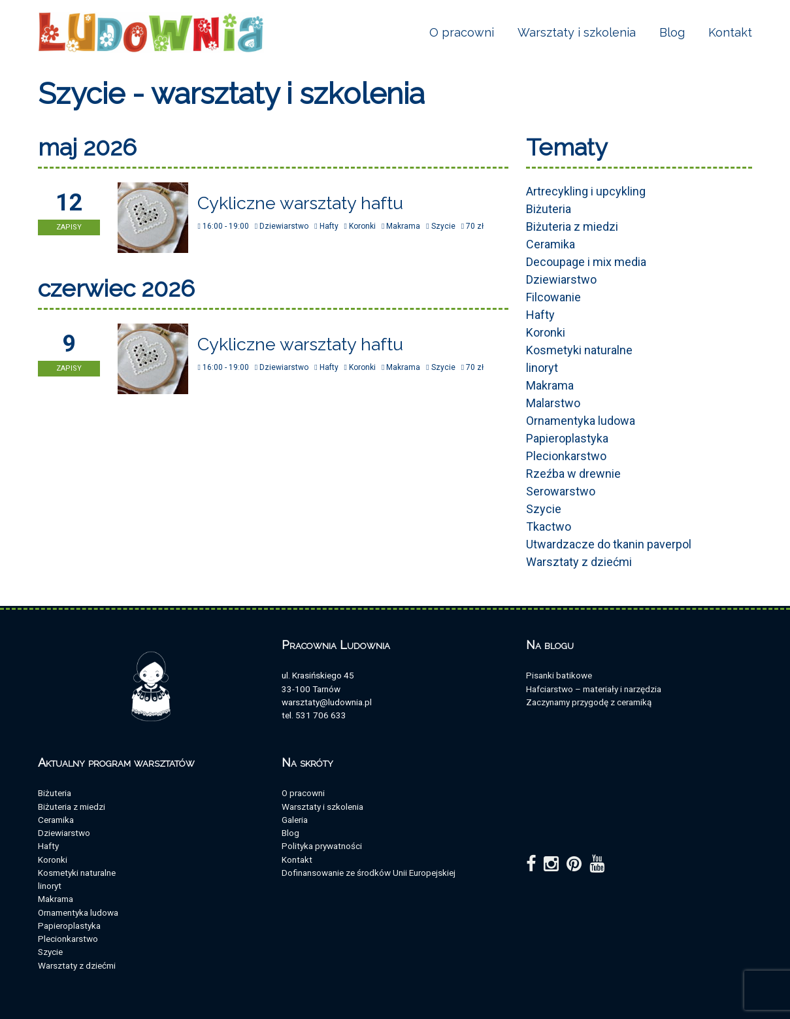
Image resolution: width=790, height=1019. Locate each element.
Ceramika (550, 244)
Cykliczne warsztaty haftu (300, 203)
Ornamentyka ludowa (580, 420)
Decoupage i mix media (586, 262)
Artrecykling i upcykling (586, 191)
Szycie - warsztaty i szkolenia (231, 93)
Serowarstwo (560, 491)
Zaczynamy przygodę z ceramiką (588, 702)
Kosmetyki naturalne (579, 350)
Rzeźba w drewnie (573, 473)
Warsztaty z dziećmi (579, 562)
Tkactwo (548, 526)
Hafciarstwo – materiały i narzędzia (593, 689)
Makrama (550, 385)
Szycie (543, 509)
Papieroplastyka (567, 438)
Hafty (540, 315)
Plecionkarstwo (566, 456)
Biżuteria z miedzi (572, 226)
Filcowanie (553, 297)
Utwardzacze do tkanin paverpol (608, 544)
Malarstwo (553, 403)
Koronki (545, 332)
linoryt (542, 368)
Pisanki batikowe (559, 675)
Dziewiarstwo (561, 279)
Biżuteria (548, 209)
